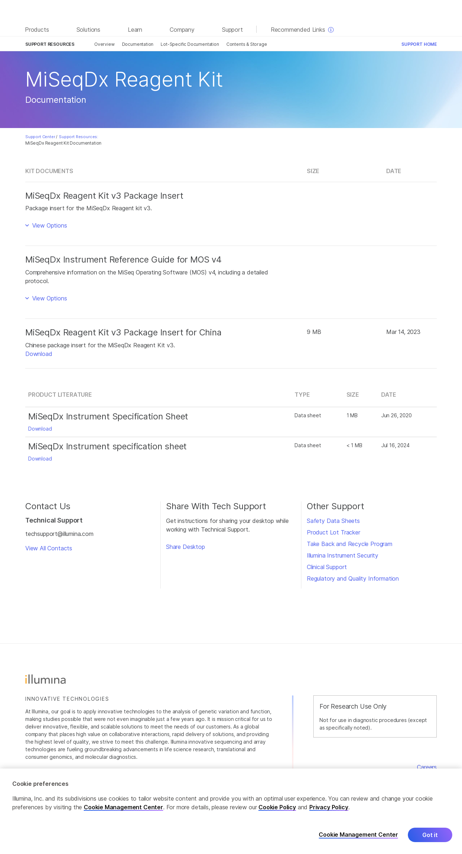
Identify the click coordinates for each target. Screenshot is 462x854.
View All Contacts (48, 548)
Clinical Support (327, 567)
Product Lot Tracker (333, 532)
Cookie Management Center (123, 807)
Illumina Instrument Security (342, 555)
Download (38, 353)
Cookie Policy (277, 807)
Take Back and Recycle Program (349, 543)
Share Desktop (185, 546)
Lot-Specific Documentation (190, 44)
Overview (104, 44)
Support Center (40, 136)
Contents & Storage (246, 44)
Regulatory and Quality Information (353, 578)
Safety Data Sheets (333, 520)
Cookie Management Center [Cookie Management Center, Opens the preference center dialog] (358, 835)
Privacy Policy (328, 807)
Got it (430, 835)
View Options (48, 225)
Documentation (138, 44)
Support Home (419, 44)
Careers (427, 767)
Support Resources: (78, 136)
